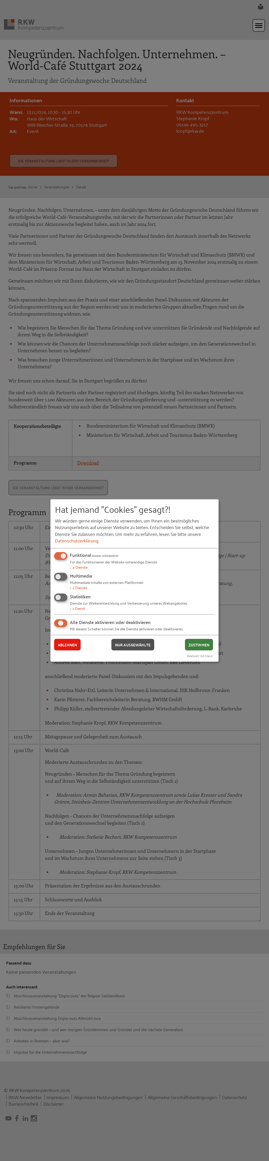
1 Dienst (77, 608)
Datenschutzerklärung (76, 540)
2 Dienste (78, 587)
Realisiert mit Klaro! (200, 655)
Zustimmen (199, 644)
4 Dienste (78, 566)
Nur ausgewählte (133, 644)
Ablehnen (67, 644)
